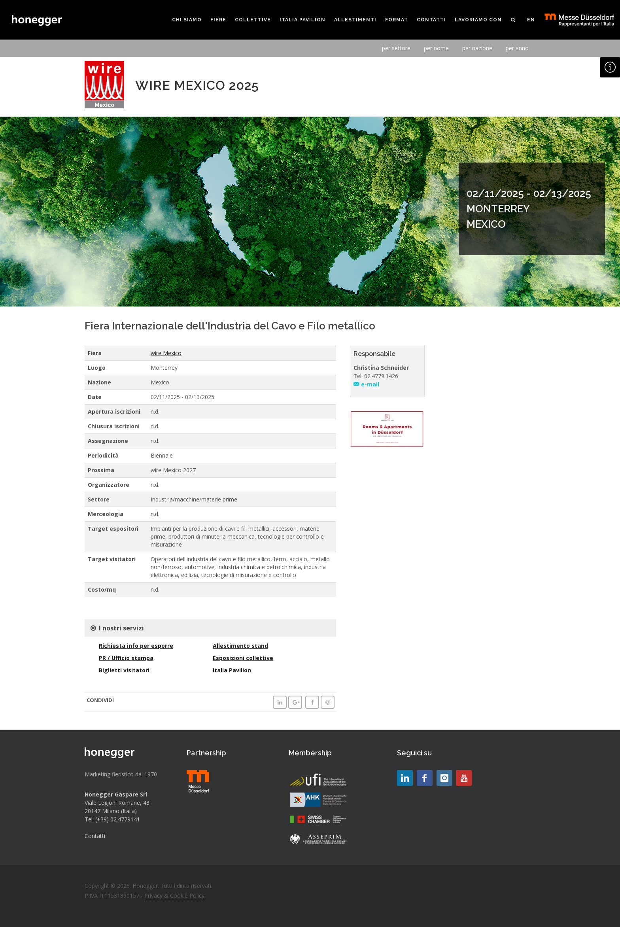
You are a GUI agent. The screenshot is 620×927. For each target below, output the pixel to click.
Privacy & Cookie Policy (174, 895)
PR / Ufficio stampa (126, 658)
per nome (436, 48)
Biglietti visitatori (124, 670)
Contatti (95, 836)
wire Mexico (166, 353)
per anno (517, 48)
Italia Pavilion (232, 670)
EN (531, 20)
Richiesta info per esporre (136, 645)
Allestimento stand (240, 645)
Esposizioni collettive (243, 658)
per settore (396, 48)
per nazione (477, 48)
